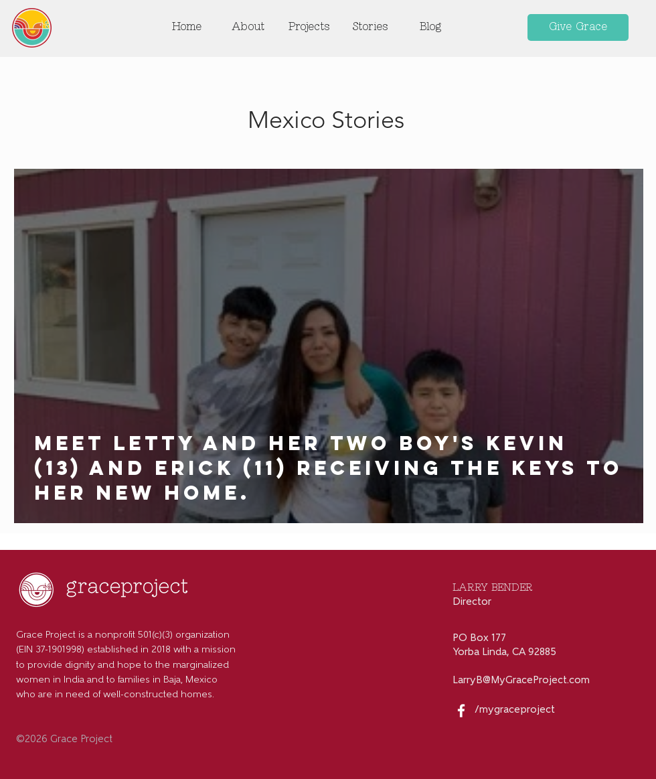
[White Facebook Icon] (461, 710)
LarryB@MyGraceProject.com (521, 681)
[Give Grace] (578, 27)
